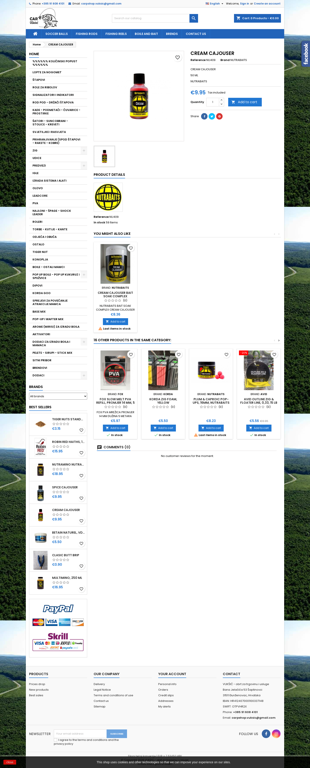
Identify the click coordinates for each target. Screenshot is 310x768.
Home (34, 53)
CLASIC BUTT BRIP (65, 555)
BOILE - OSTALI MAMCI (49, 267)
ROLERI (37, 222)
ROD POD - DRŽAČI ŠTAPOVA (53, 102)
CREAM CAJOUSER (66, 510)
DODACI (38, 375)
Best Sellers (40, 407)
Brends (172, 34)
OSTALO (38, 244)
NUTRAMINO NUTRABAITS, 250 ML (68, 464)
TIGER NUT (40, 252)
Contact (231, 673)
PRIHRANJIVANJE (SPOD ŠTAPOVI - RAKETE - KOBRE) (56, 141)
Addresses (166, 701)
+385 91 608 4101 (53, 3)
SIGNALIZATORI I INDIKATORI (53, 95)
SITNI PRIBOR (42, 360)
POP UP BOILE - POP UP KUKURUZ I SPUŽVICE (56, 276)
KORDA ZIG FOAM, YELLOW (163, 401)
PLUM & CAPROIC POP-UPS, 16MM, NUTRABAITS (211, 401)
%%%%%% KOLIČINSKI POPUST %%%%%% (55, 63)
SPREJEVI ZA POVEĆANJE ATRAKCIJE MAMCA (50, 302)
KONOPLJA (40, 259)
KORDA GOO (42, 293)
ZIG (35, 150)
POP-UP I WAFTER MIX (48, 319)
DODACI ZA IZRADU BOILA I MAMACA (51, 343)
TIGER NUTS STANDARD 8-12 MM (68, 419)
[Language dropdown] (215, 3)
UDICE (37, 158)
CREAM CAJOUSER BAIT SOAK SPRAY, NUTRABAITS (115, 294)
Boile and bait (146, 34)
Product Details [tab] (109, 174)
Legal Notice (102, 690)
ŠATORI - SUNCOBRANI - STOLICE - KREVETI (50, 122)
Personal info (167, 684)
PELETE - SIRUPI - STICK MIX (52, 353)
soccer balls (56, 34)
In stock (99, 222)
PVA (35, 203)
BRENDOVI (40, 368)
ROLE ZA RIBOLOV (45, 87)
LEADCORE (40, 196)
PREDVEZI (39, 166)
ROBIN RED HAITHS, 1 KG (68, 442)
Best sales (36, 695)
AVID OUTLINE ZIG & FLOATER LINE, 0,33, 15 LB (258, 401)
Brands (36, 386)
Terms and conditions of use (113, 695)
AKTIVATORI (41, 334)
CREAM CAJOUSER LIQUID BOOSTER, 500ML (211, 294)
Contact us (196, 34)
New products (39, 690)
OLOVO (38, 188)
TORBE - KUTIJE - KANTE (50, 229)
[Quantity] (212, 102)
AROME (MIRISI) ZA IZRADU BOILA (56, 327)
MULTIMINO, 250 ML (67, 578)
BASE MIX (39, 312)
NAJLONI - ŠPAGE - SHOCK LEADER (52, 212)
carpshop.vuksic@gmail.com (101, 3)
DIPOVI (37, 286)
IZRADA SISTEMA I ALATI (50, 181)
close (9, 762)
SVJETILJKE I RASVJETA (49, 132)
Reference (198, 60)
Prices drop (37, 684)
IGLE (36, 173)
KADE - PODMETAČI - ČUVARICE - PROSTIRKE (56, 111)
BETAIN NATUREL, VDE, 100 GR (68, 532)
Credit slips (166, 695)
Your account (172, 673)
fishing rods (87, 34)
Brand (225, 60)
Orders (163, 690)
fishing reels (116, 34)
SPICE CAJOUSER (65, 487)
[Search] (155, 18)
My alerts (164, 706)
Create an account (267, 3)
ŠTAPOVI (39, 80)
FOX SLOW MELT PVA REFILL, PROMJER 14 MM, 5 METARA (115, 402)
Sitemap (99, 706)
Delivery (99, 684)
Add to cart (244, 102)
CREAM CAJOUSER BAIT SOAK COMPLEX (258, 294)
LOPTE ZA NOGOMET (47, 72)
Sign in (244, 3)
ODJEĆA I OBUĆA (45, 237)
